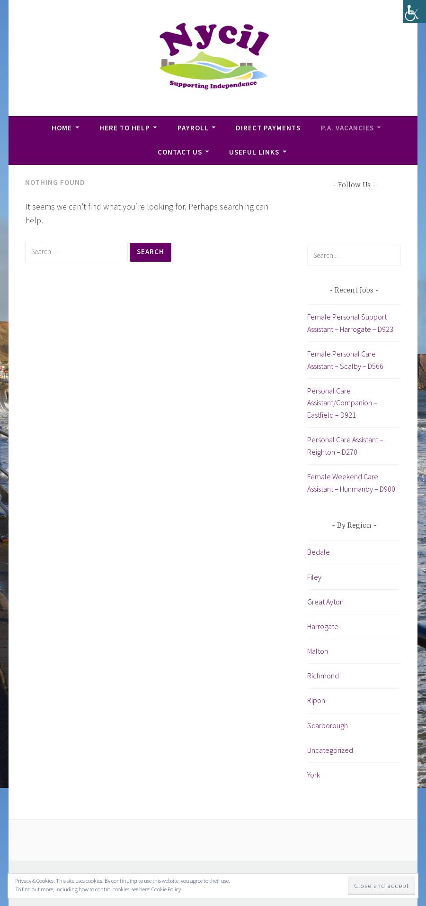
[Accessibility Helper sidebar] (414, 11)
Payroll (193, 127)
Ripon (316, 700)
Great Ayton (325, 601)
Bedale (318, 552)
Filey (314, 577)
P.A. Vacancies (347, 127)
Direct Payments (268, 127)
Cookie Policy (166, 889)
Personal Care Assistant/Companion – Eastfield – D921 (342, 403)
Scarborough (327, 725)
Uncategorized (330, 750)
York (313, 774)
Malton (317, 651)
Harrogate (322, 626)
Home (62, 127)
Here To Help (124, 127)
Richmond (323, 675)
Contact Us (180, 151)
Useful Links (254, 151)
